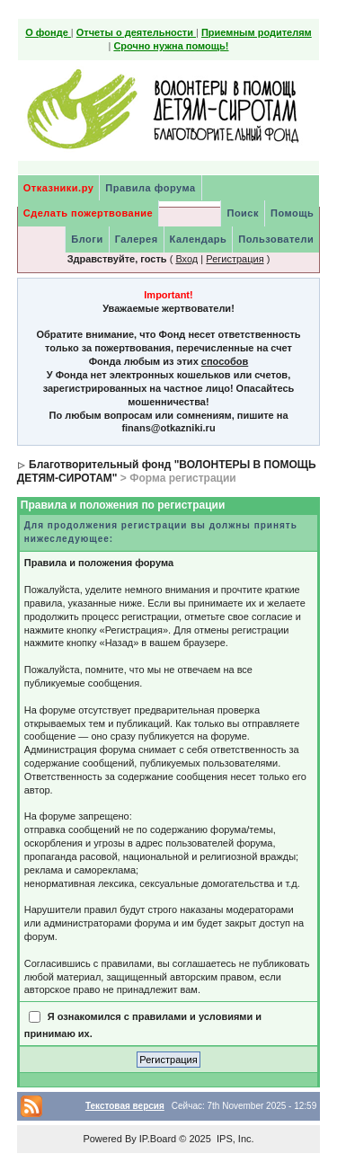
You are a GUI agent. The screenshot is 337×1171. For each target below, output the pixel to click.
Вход (186, 258)
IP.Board (157, 1138)
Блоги (86, 239)
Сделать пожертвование (88, 213)
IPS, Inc (234, 1138)
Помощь (292, 213)
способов (224, 361)
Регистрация (234, 258)
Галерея (136, 239)
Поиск (242, 213)
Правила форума (150, 187)
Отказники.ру (58, 187)
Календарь (198, 239)
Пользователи (276, 239)
